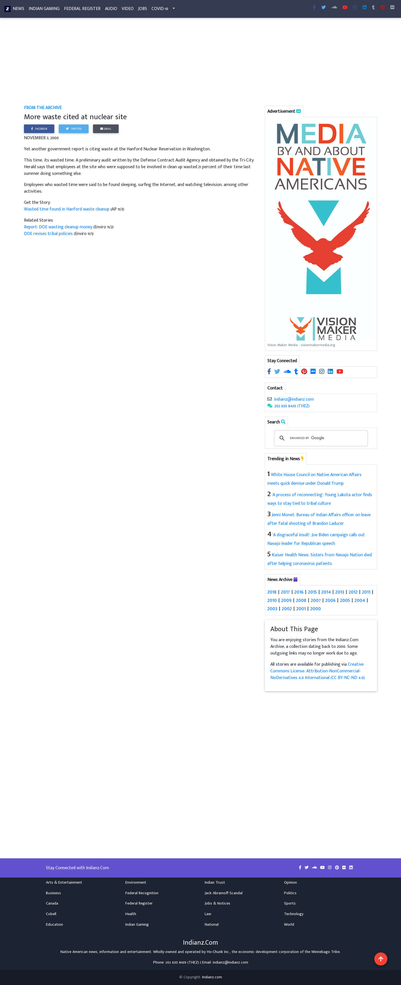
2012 (353, 592)
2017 (285, 592)
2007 (316, 600)
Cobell (51, 914)
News (18, 10)
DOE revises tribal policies (49, 233)
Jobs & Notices (217, 903)
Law (208, 914)
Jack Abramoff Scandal (224, 893)
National (212, 924)
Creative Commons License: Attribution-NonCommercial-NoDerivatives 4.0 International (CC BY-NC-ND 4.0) (317, 671)
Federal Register (82, 10)
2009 (286, 600)
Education (54, 924)
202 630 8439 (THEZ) (292, 406)
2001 (301, 608)
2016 (299, 592)
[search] (320, 438)
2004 (359, 600)
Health (130, 914)
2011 (366, 592)
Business (53, 893)
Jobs (142, 10)
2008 (301, 600)
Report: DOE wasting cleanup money (58, 227)
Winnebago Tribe (325, 952)
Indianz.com (212, 977)
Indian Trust (215, 882)
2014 (326, 592)
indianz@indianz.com (294, 399)
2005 (345, 600)
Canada (52, 903)
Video (128, 10)
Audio (111, 10)
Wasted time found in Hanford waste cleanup (67, 209)
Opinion (290, 882)
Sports (290, 903)
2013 (339, 592)
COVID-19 (159, 10)
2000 (315, 608)
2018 (272, 592)
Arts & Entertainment (64, 882)
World (289, 924)
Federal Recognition (141, 893)
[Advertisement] (191, 63)
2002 (287, 608)
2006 (330, 600)
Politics (290, 893)
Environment (135, 882)
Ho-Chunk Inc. (218, 952)
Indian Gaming (44, 10)
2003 (272, 608)
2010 (272, 600)
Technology (294, 914)
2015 (312, 592)
